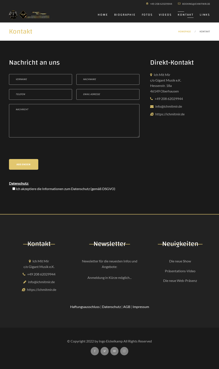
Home (103, 15)
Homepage (184, 31)
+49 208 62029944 (169, 99)
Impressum (141, 307)
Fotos (147, 15)
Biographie (125, 15)
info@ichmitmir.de (168, 106)
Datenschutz (80, 189)
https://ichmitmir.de (170, 114)
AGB (126, 307)
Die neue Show (180, 261)
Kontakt (186, 15)
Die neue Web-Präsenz (180, 280)
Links (205, 15)
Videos (165, 15)
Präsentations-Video (180, 271)
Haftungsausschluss (85, 307)
